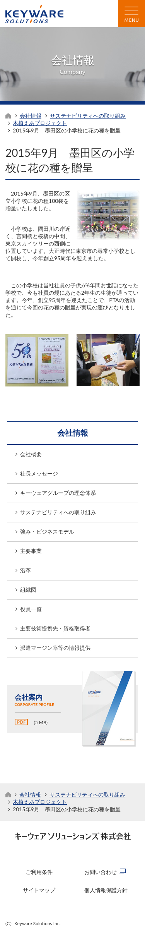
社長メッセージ (39, 473)
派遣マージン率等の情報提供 (55, 647)
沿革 (25, 570)
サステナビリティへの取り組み (88, 115)
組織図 (28, 589)
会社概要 (31, 454)
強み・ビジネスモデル (47, 531)
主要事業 (31, 551)
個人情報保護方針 (106, 890)
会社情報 (30, 115)
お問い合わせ (100, 872)
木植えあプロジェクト (40, 123)
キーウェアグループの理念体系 (58, 492)
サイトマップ (39, 890)
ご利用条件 (39, 872)
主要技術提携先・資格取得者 (55, 628)
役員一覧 (31, 609)
